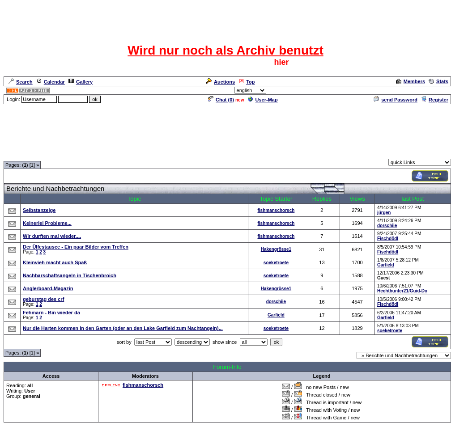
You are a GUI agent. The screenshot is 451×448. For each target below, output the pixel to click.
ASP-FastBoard (204, 442)
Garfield (385, 264)
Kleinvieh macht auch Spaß (55, 262)
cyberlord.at (274, 442)
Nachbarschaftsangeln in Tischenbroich (69, 275)
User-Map (263, 99)
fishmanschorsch (276, 210)
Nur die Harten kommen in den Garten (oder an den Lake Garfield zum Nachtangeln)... (123, 328)
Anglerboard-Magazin (48, 288)
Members (410, 81)
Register (434, 99)
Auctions (220, 82)
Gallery (80, 82)
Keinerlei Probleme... (47, 223)
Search (21, 82)
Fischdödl (387, 238)
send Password (395, 99)
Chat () (221, 99)
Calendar (50, 82)
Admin (440, 90)
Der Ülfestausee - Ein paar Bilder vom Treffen (75, 246)
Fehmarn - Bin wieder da (51, 312)
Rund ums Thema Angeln (76, 153)
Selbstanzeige (39, 210)
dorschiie (387, 225)
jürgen (384, 212)
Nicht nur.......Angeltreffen (142, 153)
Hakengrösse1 (276, 249)
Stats (438, 81)
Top (246, 82)
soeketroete (276, 262)
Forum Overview (23, 153)
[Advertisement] (225, 125)
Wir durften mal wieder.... (52, 236)
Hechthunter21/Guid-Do (402, 290)
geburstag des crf (43, 299)
